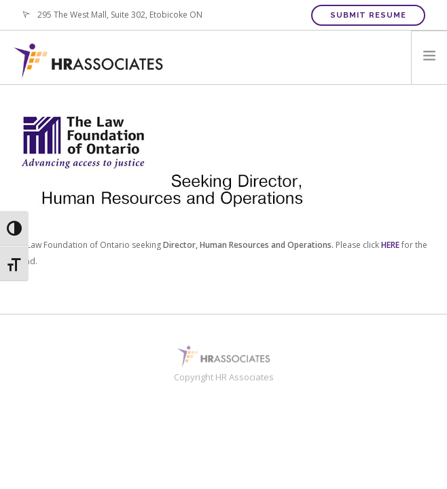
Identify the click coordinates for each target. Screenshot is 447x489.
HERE (390, 245)
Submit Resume (368, 15)
